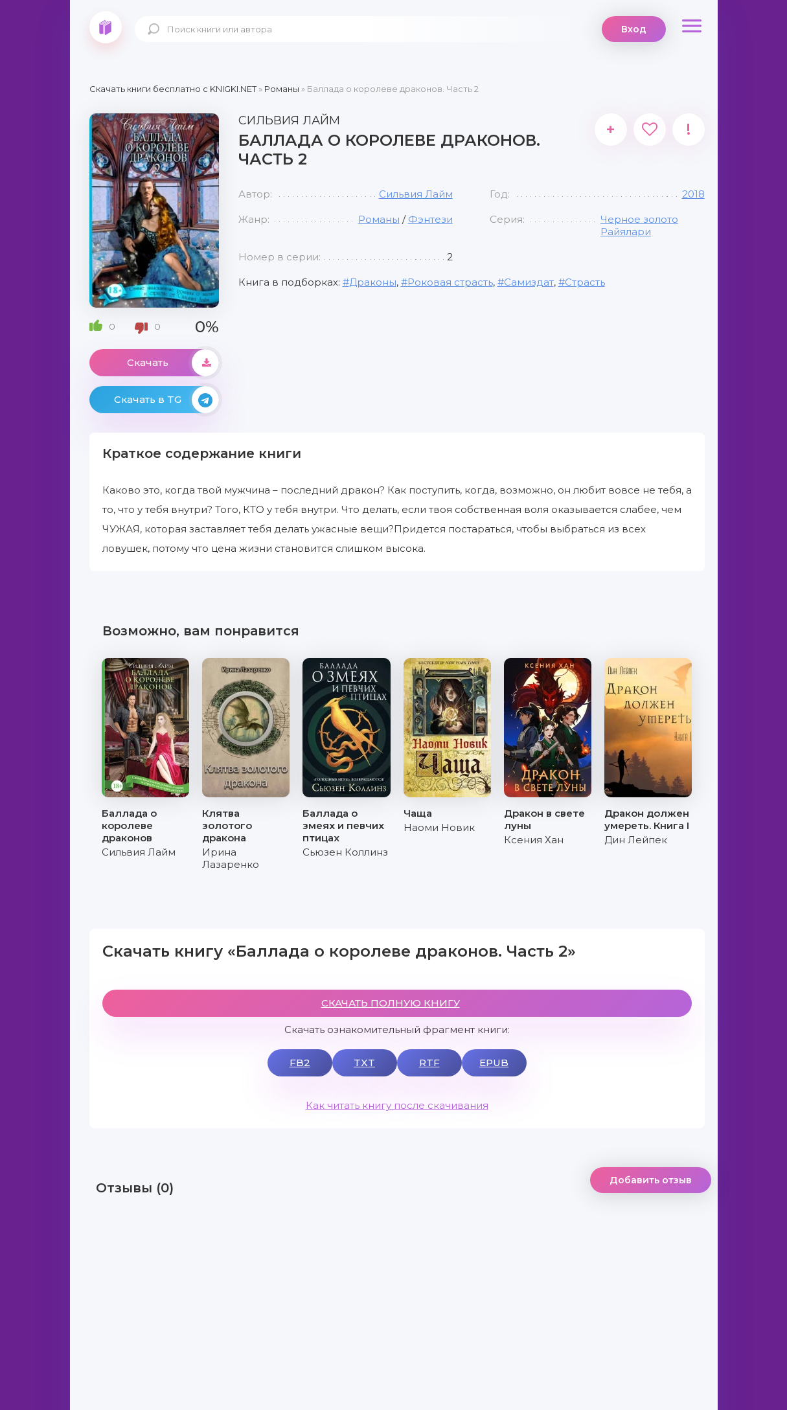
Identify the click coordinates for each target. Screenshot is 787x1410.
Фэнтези (430, 219)
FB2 (300, 1062)
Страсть (585, 282)
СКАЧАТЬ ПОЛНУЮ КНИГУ (390, 1003)
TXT (364, 1062)
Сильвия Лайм (416, 194)
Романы (379, 219)
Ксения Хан (534, 840)
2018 (693, 194)
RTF (429, 1062)
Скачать (173, 362)
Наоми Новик (439, 827)
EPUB (493, 1062)
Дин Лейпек (635, 840)
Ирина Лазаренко (230, 858)
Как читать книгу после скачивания (397, 1105)
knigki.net (105, 27)
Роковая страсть (450, 282)
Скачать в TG (166, 399)
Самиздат (529, 282)
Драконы (372, 282)
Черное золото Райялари (639, 225)
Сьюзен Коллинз (345, 852)
